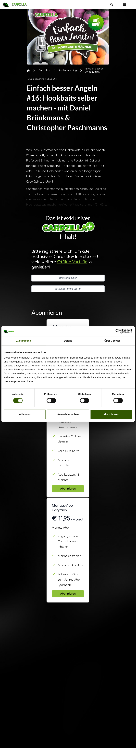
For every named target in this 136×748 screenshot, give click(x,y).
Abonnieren (68, 488)
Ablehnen (24, 414)
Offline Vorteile (72, 262)
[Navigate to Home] (16, 5)
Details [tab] (68, 340)
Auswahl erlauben (68, 414)
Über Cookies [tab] (112, 340)
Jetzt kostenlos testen (68, 289)
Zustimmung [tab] (23, 340)
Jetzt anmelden (68, 278)
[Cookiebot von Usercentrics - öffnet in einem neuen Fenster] (117, 331)
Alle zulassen (111, 414)
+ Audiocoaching (35, 79)
